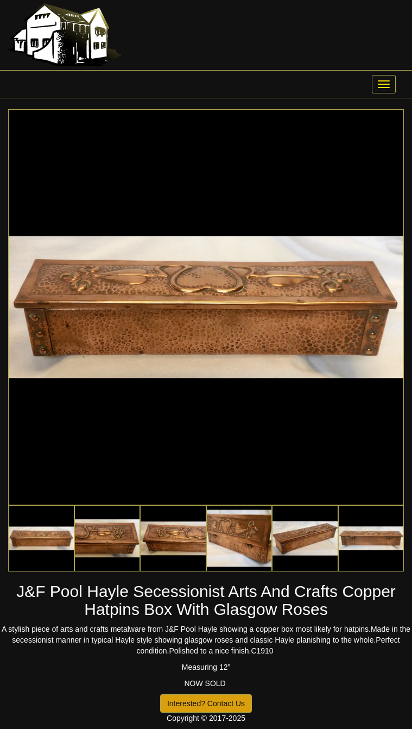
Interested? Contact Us (206, 703)
